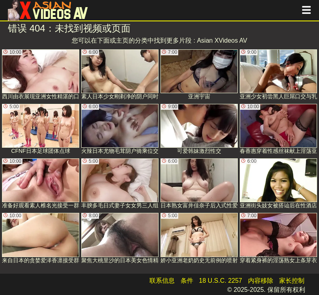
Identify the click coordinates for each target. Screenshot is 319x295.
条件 (187, 280)
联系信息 (162, 280)
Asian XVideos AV (222, 40)
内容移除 (260, 280)
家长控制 (291, 280)
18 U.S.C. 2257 (220, 280)
